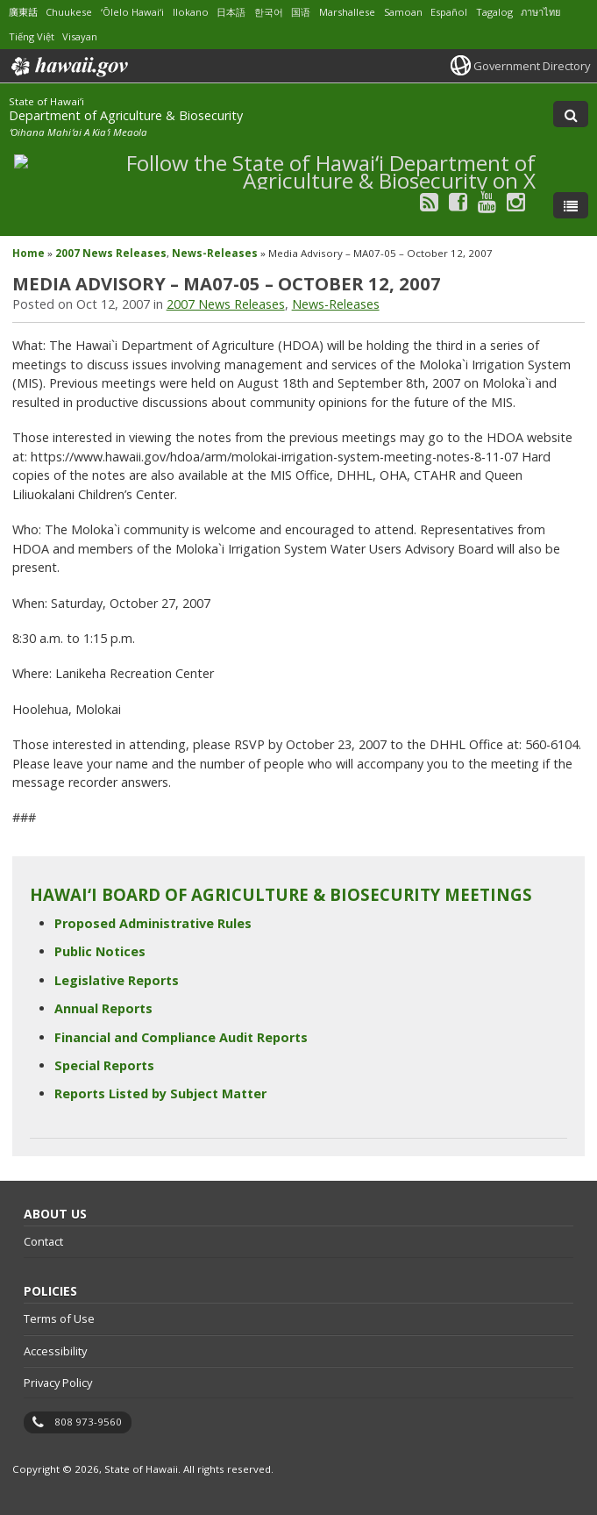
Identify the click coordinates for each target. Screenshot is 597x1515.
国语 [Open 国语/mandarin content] (300, 11)
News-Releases (215, 253)
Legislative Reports (116, 980)
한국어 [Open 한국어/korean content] (268, 11)
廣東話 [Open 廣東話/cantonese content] (23, 11)
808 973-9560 (88, 1421)
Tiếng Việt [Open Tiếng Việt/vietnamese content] (31, 36)
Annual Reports (103, 1008)
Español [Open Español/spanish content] (448, 11)
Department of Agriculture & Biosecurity (126, 115)
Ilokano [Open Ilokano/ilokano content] (191, 11)
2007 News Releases (111, 253)
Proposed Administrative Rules (153, 923)
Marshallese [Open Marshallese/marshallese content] (347, 11)
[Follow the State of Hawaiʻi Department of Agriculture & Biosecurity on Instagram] (516, 201)
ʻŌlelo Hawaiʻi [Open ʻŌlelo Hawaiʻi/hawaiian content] (132, 11)
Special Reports (104, 1065)
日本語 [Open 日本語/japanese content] (231, 11)
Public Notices (100, 951)
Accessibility (55, 1351)
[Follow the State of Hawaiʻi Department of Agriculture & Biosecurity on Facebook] (458, 201)
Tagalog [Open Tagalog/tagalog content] (494, 11)
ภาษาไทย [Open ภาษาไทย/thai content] (540, 11)
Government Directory (531, 66)
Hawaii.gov (67, 67)
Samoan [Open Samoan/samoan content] (403, 11)
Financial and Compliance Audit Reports (181, 1037)
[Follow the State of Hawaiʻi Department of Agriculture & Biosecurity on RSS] (429, 201)
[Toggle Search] (570, 114)
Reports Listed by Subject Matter (160, 1093)
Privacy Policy (58, 1382)
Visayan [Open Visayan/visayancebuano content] (79, 36)
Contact (43, 1241)
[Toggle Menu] (570, 205)
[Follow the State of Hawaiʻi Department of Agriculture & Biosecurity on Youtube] (487, 201)
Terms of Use (59, 1318)
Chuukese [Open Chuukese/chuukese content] (69, 11)
